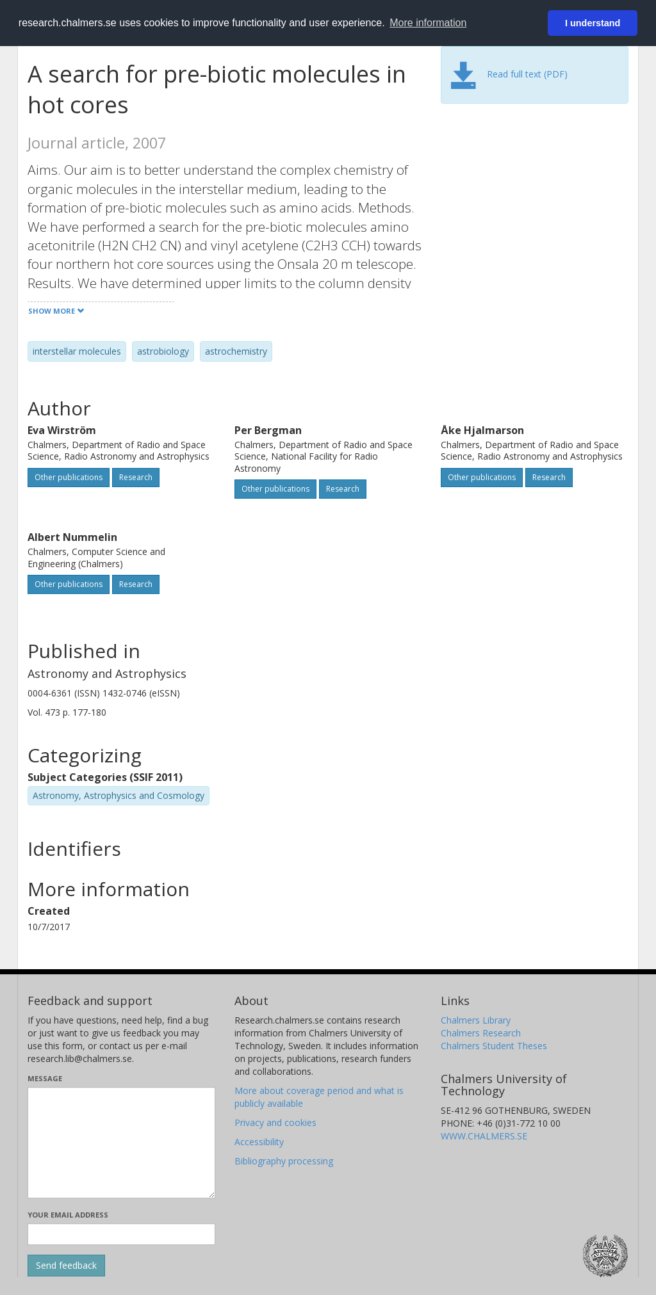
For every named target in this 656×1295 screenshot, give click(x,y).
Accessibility (259, 1142)
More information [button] (428, 22)
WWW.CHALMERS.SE (484, 1136)
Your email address (68, 1214)
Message (45, 1078)
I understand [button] (592, 23)
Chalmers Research (481, 1033)
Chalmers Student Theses (494, 1046)
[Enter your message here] (121, 1142)
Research (135, 477)
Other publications (68, 477)
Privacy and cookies (275, 1122)
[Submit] (66, 1265)
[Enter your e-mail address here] (121, 1234)
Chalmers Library (476, 1020)
